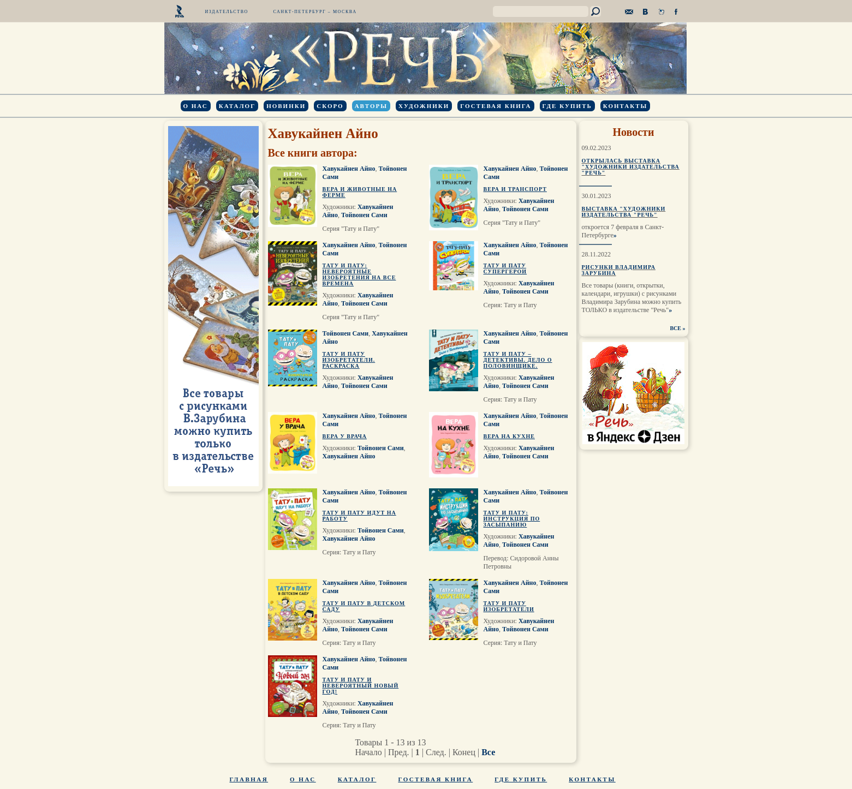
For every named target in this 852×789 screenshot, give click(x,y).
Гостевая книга (495, 106)
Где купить (567, 106)
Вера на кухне (509, 436)
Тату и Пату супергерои (505, 268)
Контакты (625, 106)
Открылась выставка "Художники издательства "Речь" (631, 167)
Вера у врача (345, 436)
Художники (423, 106)
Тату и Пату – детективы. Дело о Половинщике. (518, 360)
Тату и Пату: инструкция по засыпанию (512, 519)
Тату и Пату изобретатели (509, 606)
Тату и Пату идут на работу (359, 516)
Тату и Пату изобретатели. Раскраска (349, 360)
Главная (249, 779)
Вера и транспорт (515, 189)
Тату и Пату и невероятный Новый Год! (361, 686)
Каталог (237, 106)
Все (488, 752)
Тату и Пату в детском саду (364, 606)
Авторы (371, 106)
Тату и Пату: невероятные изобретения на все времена (359, 274)
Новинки (286, 106)
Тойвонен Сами (364, 215)
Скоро (330, 106)
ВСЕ (675, 328)
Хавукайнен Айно (349, 168)
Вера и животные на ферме (360, 192)
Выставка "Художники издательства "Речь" (624, 212)
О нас (195, 106)
